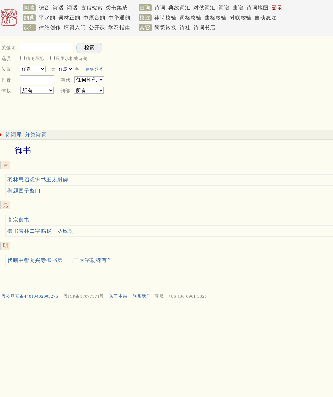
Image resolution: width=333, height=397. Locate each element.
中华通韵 (119, 17)
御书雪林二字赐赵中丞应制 (40, 231)
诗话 (58, 7)
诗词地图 (257, 7)
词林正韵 (69, 17)
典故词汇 (179, 7)
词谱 (224, 7)
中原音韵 (94, 17)
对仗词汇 (204, 7)
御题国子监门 (24, 190)
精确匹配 (35, 58)
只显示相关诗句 (71, 58)
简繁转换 (165, 27)
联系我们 (142, 296)
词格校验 (191, 17)
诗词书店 (204, 27)
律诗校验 (165, 17)
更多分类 (94, 69)
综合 (44, 7)
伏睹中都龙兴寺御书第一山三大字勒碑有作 (60, 260)
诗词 (160, 7)
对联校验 (241, 17)
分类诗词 (36, 134)
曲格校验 (216, 17)
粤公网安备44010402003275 (29, 296)
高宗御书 (18, 220)
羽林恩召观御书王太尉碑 (37, 179)
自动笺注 (266, 17)
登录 (277, 7)
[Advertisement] (165, 349)
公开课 (97, 27)
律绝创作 (50, 27)
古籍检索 (92, 7)
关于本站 (118, 296)
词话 (72, 7)
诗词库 (13, 134)
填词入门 (75, 27)
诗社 (185, 27)
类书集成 (117, 7)
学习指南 (119, 27)
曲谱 (238, 7)
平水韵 (47, 17)
